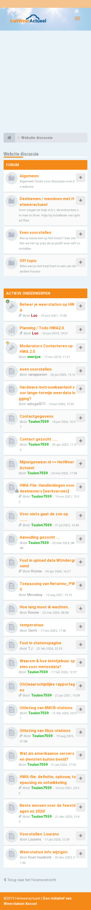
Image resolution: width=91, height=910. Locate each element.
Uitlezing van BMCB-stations (46, 708)
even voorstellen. (36, 369)
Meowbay (34, 595)
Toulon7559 (38, 421)
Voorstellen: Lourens (39, 834)
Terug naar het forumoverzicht (30, 880)
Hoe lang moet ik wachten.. (45, 607)
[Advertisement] (45, 82)
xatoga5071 (36, 404)
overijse (34, 357)
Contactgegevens (36, 416)
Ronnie (36, 571)
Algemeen (29, 176)
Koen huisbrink (39, 857)
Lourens (34, 839)
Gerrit (32, 630)
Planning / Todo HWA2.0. (42, 328)
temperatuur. (32, 625)
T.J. (30, 648)
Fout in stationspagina (40, 643)
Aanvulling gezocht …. (40, 537)
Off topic (28, 260)
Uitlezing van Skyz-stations (45, 730)
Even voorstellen (35, 232)
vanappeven (37, 374)
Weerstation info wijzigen (43, 852)
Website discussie (21, 154)
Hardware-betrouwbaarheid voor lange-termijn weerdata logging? (47, 393)
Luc (34, 315)
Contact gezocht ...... (39, 439)
